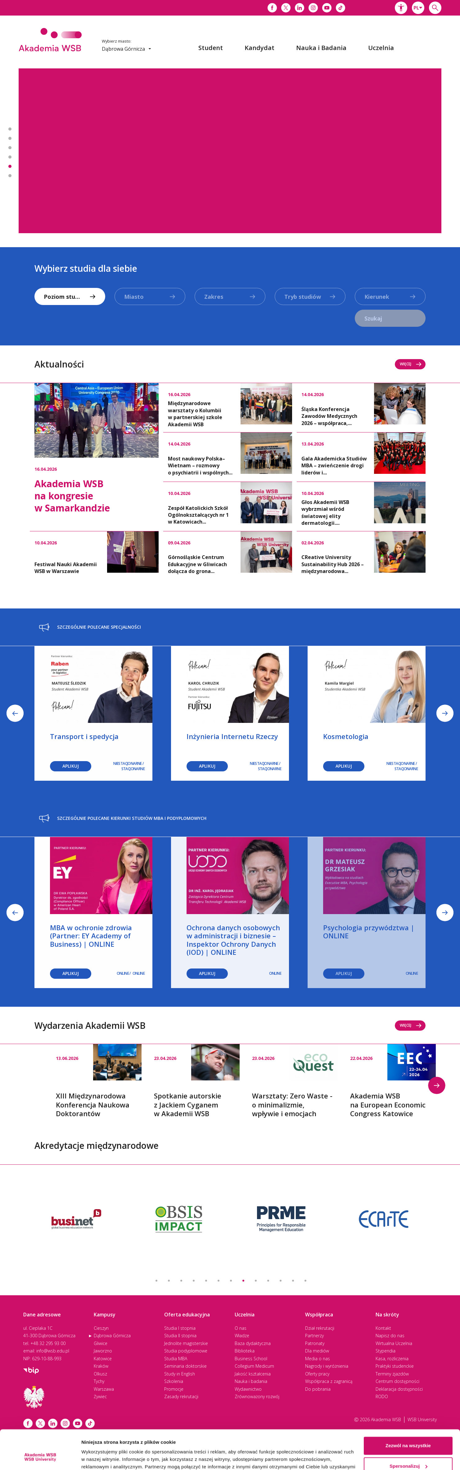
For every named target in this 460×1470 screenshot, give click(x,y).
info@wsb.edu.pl (52, 1351)
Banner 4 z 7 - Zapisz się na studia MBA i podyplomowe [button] (9, 157)
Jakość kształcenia (253, 1374)
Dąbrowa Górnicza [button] (126, 48)
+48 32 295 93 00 (47, 1343)
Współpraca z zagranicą (328, 1381)
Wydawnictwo (248, 1389)
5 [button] (206, 1281)
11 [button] (281, 1281)
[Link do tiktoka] (340, 7)
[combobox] (418, 8)
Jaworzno (103, 1351)
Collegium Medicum (254, 1366)
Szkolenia (173, 1381)
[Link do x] (286, 7)
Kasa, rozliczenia (392, 1358)
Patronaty (314, 1343)
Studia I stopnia (180, 1328)
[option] (230, 150)
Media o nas (317, 1358)
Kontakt (383, 1328)
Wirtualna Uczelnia (394, 1343)
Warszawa (104, 1389)
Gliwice (100, 1343)
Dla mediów (317, 1351)
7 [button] (231, 1281)
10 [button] (268, 1281)
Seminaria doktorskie (185, 1366)
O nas (240, 1328)
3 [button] (181, 1281)
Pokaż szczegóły (100, 1457)
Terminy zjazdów (392, 1374)
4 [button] (194, 1281)
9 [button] (256, 1281)
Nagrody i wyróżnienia (326, 1366)
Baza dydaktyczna (253, 1343)
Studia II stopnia (180, 1335)
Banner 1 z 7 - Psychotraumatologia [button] (9, 129)
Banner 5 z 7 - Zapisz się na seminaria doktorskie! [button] (9, 166)
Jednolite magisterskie (186, 1343)
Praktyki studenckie (395, 1366)
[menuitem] (210, 48)
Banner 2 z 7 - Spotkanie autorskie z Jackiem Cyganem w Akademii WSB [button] (9, 138)
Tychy (99, 1381)
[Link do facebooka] (272, 7)
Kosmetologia (345, 736)
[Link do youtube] (326, 7)
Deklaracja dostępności (399, 1389)
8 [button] (243, 1281)
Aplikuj (207, 766)
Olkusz (100, 1374)
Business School (251, 1358)
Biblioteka (245, 1351)
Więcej (411, 364)
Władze (242, 1335)
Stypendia (385, 1351)
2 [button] (169, 1281)
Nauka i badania (251, 1381)
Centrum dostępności (397, 1381)
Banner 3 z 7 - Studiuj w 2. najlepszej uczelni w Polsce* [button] (9, 147)
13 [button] (305, 1281)
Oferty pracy (317, 1374)
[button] (401, 8)
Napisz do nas (390, 1335)
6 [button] (218, 1281)
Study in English (179, 1374)
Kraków (101, 1366)
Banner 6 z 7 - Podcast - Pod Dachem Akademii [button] (9, 175)
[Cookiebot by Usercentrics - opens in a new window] (40, 1458)
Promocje (173, 1389)
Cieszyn (101, 1328)
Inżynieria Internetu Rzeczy (232, 736)
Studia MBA (175, 1358)
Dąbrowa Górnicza (112, 1335)
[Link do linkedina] (299, 7)
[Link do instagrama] (313, 7)
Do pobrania (318, 1389)
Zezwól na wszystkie (408, 1412)
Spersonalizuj (408, 1432)
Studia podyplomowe (185, 1351)
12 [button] (293, 1281)
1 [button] (156, 1281)
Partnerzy (314, 1335)
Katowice (103, 1358)
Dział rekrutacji (319, 1328)
